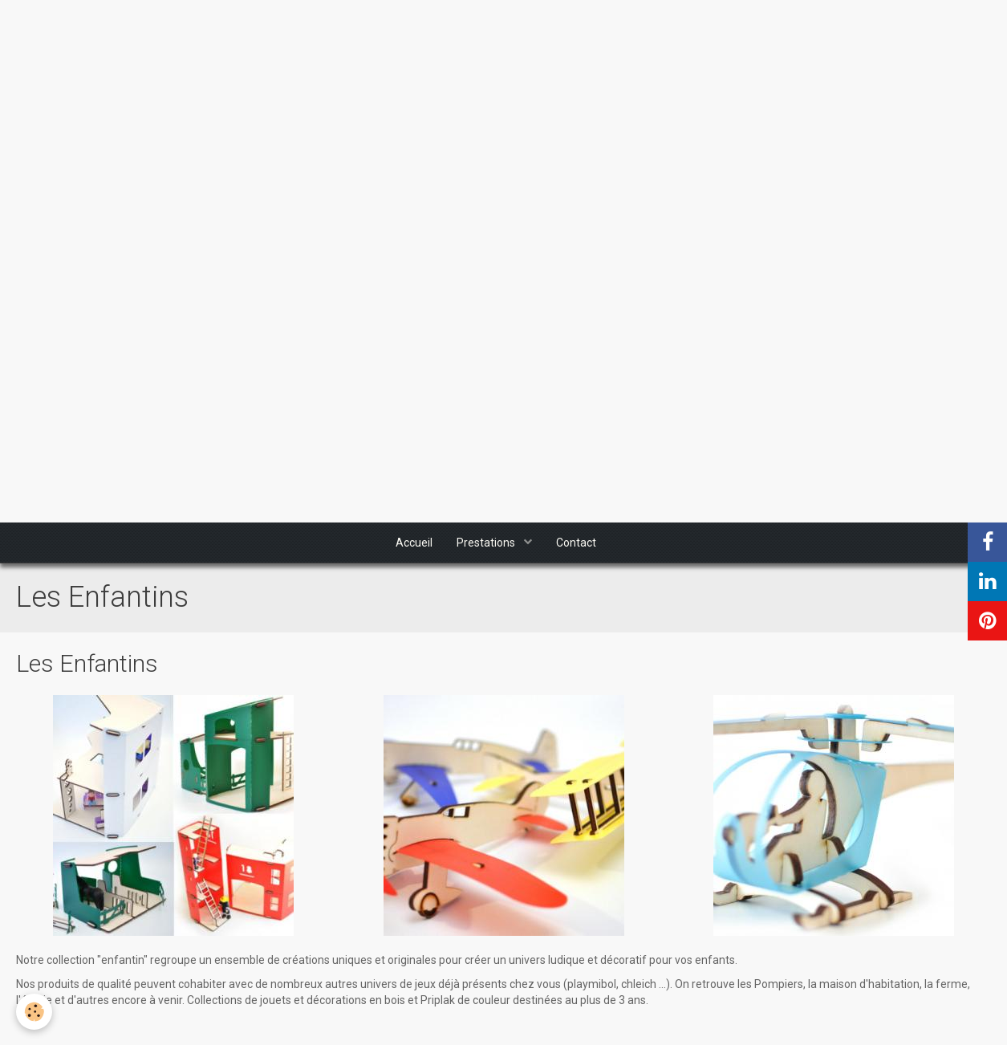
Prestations (487, 542)
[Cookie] (34, 1012)
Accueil (414, 542)
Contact (576, 542)
